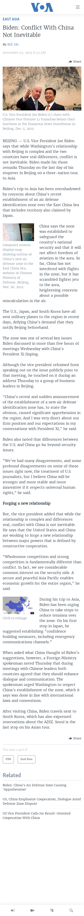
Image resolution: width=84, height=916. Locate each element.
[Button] (75, 61)
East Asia (11, 19)
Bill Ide (13, 44)
